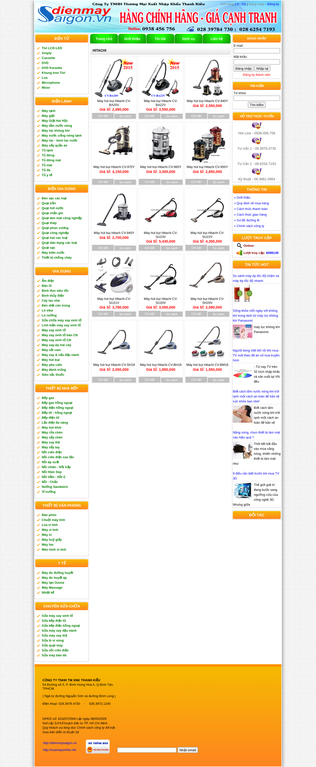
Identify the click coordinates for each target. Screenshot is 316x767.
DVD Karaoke (52, 68)
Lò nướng (49, 315)
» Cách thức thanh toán (251, 209)
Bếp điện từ (50, 417)
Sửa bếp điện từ (54, 620)
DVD (45, 63)
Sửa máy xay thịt (54, 635)
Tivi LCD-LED (52, 48)
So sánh (125, 116)
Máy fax (48, 544)
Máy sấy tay (51, 447)
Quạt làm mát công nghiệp (62, 218)
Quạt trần (49, 203)
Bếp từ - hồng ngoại (57, 413)
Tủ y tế (47, 175)
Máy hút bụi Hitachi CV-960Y (160, 168)
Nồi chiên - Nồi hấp (56, 467)
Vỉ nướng (49, 492)
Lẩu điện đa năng (55, 422)
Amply (47, 53)
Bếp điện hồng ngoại (57, 408)
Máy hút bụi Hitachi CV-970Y (114, 168)
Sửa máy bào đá (54, 655)
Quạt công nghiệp (55, 233)
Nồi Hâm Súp (52, 472)
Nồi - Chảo (50, 482)
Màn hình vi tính (54, 549)
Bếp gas (48, 398)
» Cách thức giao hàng (250, 214)
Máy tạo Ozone (53, 582)
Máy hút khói (51, 427)
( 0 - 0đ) (233, 4)
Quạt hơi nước (52, 208)
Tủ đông (48, 155)
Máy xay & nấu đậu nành (60, 355)
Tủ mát (47, 165)
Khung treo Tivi (53, 73)
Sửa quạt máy (52, 645)
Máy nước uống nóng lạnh (62, 135)
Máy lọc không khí (56, 130)
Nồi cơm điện (52, 452)
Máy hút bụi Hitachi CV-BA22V (160, 103)
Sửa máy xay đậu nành (59, 630)
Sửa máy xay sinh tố (57, 616)
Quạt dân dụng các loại (59, 243)
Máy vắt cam (51, 350)
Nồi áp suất (50, 462)
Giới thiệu (132, 39)
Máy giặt (48, 116)
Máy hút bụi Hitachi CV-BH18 (160, 365)
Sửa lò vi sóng (53, 640)
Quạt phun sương (55, 228)
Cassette (48, 58)
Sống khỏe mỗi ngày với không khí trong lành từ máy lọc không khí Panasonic (255, 315)
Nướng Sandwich (55, 487)
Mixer (46, 87)
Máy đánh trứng (54, 370)
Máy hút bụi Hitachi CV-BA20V (114, 103)
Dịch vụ (188, 39)
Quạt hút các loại (54, 238)
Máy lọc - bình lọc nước (60, 140)
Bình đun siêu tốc (55, 290)
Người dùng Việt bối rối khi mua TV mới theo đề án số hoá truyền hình (256, 355)
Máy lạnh (48, 111)
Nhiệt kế (48, 592)
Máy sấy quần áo (54, 145)
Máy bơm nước (53, 252)
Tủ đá (46, 170)
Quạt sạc (48, 247)
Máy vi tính (50, 530)
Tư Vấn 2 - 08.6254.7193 (256, 164)
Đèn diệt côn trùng (56, 305)
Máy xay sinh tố (54, 330)
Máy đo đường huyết (57, 573)
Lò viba (47, 310)
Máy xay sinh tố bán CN (60, 335)
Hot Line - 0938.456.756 (256, 133)
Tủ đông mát (51, 160)
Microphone (51, 82)
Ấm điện (48, 281)
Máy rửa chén (52, 432)
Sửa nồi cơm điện (55, 650)
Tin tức (160, 39)
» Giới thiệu (242, 197)
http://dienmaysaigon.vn (60, 743)
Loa (44, 78)
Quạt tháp (49, 223)
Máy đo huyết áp (54, 578)
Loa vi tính (50, 525)
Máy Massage (52, 587)
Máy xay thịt (51, 442)
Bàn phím (49, 515)
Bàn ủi (47, 286)
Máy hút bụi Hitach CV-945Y (114, 234)
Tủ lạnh (47, 150)
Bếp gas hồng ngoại (57, 403)
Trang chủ (104, 39)
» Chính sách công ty (249, 226)
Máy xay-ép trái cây (56, 345)
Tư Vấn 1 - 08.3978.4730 (256, 148)
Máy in (47, 535)
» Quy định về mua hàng (251, 203)
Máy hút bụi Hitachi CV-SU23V (160, 235)
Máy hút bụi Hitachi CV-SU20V (160, 301)
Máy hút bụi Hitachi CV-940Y (207, 102)
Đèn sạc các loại (54, 198)
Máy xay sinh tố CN (56, 340)
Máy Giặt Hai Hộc (55, 121)
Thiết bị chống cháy (57, 257)
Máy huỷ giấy (52, 539)
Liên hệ (217, 39)
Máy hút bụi (50, 360)
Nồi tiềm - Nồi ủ (53, 477)
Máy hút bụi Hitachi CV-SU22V (207, 235)
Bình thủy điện (53, 295)
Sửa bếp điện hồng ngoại (61, 625)
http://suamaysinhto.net (59, 750)
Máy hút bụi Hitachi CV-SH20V (207, 301)
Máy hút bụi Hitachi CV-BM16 (207, 365)
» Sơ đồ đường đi (246, 220)
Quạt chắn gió (52, 213)
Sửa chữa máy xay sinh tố (61, 320)
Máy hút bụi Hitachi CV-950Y (207, 168)
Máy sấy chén (52, 437)
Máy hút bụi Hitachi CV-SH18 (114, 365)
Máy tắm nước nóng (57, 125)
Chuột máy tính (53, 520)
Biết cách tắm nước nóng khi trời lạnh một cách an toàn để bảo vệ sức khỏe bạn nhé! (256, 396)
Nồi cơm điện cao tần (58, 457)
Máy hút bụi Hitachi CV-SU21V (114, 301)
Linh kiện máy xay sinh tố (61, 325)
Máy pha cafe (52, 365)
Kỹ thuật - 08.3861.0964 (256, 179)
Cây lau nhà (51, 300)
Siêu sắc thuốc (53, 374)
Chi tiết (103, 116)
